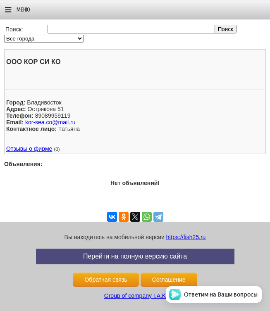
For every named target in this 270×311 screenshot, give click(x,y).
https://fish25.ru (186, 237)
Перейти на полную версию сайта (135, 256)
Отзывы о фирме (29, 148)
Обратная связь (105, 279)
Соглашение (169, 279)
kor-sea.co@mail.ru (50, 122)
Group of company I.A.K (135, 295)
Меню (17, 10)
